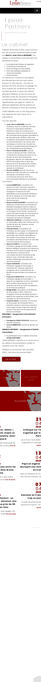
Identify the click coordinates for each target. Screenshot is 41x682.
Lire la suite (10, 359)
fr (37, 1)
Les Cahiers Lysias (31, 378)
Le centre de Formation (10, 378)
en (40, 1)
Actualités (20, 400)
